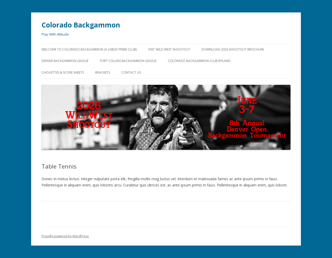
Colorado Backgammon (81, 25)
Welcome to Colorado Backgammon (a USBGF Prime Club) (89, 49)
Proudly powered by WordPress (65, 236)
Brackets (102, 72)
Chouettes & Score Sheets (63, 72)
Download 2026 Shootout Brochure (233, 49)
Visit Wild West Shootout (169, 49)
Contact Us (131, 72)
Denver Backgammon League (65, 61)
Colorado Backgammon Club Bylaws (199, 61)
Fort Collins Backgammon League (128, 61)
